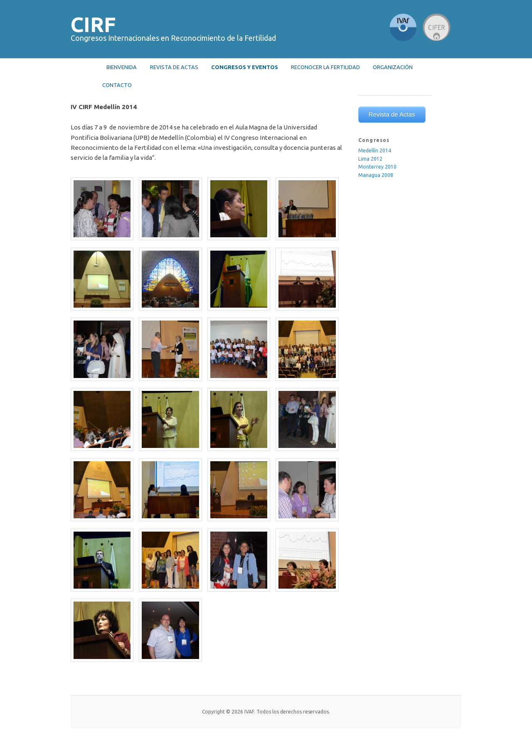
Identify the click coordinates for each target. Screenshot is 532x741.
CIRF (93, 24)
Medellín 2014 (374, 150)
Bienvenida (121, 67)
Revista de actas (174, 67)
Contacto (117, 85)
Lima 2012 (370, 159)
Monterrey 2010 (377, 166)
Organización (393, 67)
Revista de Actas (392, 114)
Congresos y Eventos (244, 67)
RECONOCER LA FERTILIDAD (325, 67)
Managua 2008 (375, 175)
